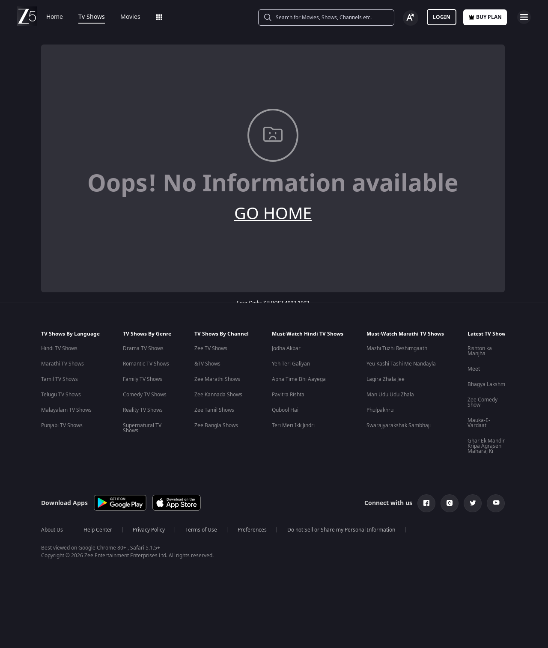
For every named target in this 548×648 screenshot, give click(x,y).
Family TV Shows (142, 379)
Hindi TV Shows (59, 348)
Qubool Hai (285, 410)
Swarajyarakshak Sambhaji (398, 425)
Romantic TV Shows (146, 364)
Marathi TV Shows (62, 364)
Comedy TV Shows (145, 394)
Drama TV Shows (143, 348)
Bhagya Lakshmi (487, 384)
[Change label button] (410, 18)
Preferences (252, 530)
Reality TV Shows (143, 410)
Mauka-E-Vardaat (479, 422)
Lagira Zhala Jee (385, 379)
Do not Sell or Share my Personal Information (341, 530)
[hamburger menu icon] (524, 17)
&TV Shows (207, 364)
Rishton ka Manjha (480, 351)
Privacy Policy (149, 530)
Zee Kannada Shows (218, 394)
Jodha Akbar (286, 348)
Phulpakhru (379, 410)
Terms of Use (201, 530)
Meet (474, 369)
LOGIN (441, 17)
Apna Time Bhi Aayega (299, 379)
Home (54, 17)
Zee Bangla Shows (216, 425)
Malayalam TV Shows (66, 410)
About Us (52, 530)
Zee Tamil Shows (214, 410)
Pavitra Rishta (288, 394)
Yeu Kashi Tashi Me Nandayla (401, 364)
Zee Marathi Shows (217, 379)
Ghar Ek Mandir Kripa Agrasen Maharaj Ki (486, 446)
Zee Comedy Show (482, 402)
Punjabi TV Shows (62, 425)
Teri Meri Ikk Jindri (293, 425)
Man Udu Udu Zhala (390, 394)
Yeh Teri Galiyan (291, 364)
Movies (130, 17)
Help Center (97, 530)
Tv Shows (91, 17)
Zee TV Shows (210, 348)
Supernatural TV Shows (142, 428)
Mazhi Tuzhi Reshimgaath (396, 348)
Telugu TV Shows (61, 394)
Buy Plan (485, 17)
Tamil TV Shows (59, 379)
